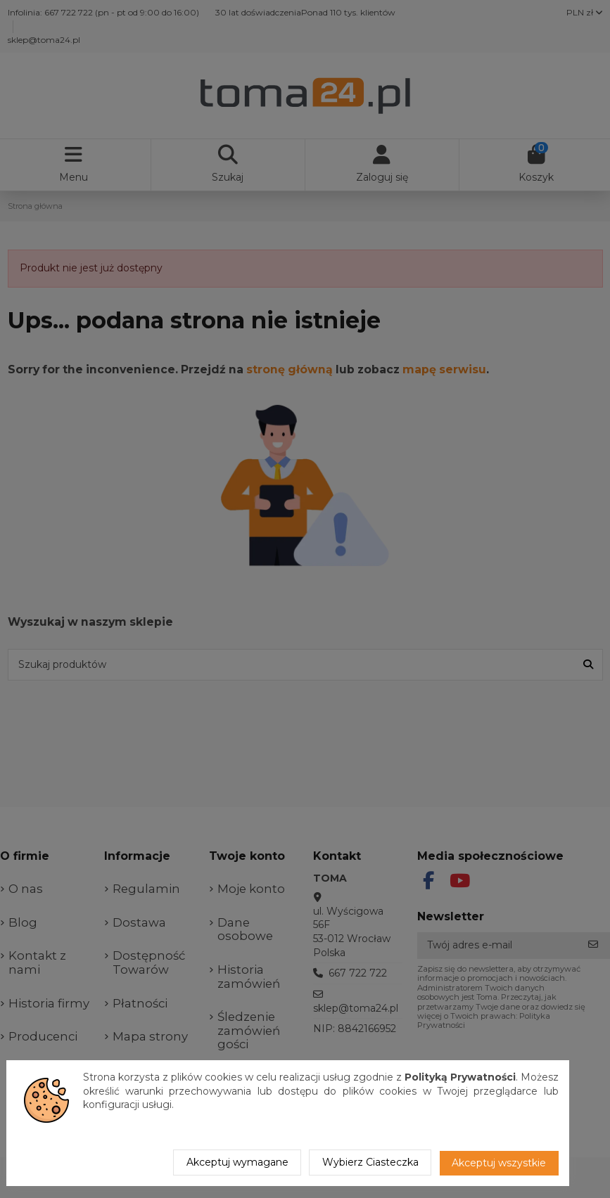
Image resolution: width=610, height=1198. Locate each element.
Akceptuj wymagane (237, 1162)
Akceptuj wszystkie (499, 1163)
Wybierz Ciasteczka (370, 1162)
